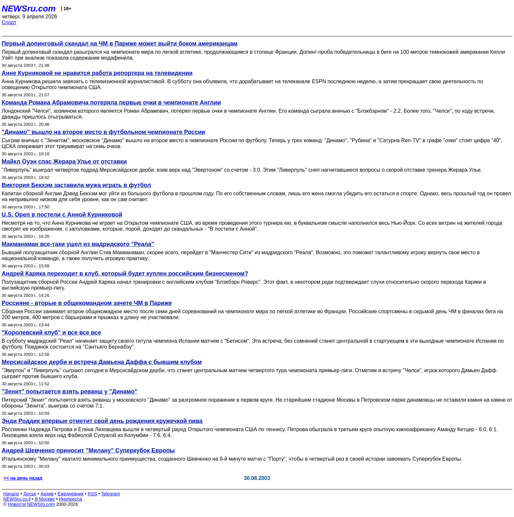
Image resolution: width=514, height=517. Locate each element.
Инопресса (70, 499)
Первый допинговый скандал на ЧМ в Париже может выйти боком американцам (120, 43)
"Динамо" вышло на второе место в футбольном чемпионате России (103, 132)
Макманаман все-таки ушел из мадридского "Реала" (78, 244)
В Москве (45, 499)
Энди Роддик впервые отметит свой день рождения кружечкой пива (102, 421)
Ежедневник (71, 493)
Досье (29, 493)
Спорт (9, 22)
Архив (47, 493)
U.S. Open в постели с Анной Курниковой (62, 214)
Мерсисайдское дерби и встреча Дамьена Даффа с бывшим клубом (102, 362)
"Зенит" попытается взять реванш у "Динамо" (69, 391)
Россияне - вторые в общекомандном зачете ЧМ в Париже (87, 303)
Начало (11, 493)
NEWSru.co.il (16, 499)
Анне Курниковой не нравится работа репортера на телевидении (97, 73)
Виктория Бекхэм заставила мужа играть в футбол (76, 185)
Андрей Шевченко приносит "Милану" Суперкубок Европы (88, 450)
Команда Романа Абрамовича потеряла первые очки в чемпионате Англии (111, 102)
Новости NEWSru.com (31, 504)
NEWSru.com (29, 8)
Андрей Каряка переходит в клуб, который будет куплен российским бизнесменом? (125, 273)
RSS (92, 493)
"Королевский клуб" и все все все (51, 332)
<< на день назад (23, 478)
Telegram (110, 493)
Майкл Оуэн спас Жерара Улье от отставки (64, 161)
